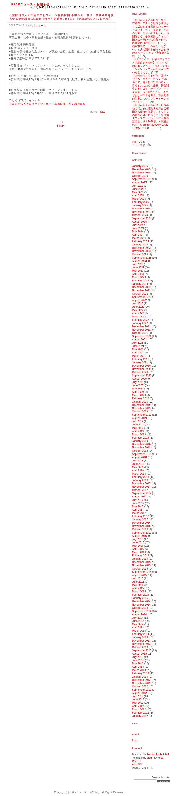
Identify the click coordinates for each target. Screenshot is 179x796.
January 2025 (140, 205)
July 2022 (137, 303)
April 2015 (138, 588)
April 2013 (138, 666)
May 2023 (138, 270)
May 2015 (138, 585)
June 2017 (138, 503)
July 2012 (137, 696)
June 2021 (138, 346)
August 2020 (139, 378)
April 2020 (138, 391)
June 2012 (138, 699)
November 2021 (141, 329)
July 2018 (137, 460)
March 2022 (139, 316)
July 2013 (137, 657)
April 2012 (138, 706)
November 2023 (141, 251)
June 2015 (138, 581)
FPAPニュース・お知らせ (30, 4)
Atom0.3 (137, 764)
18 (96, 7)
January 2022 (140, 323)
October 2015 (140, 568)
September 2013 (142, 650)
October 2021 (140, 333)
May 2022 (138, 310)
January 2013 (140, 676)
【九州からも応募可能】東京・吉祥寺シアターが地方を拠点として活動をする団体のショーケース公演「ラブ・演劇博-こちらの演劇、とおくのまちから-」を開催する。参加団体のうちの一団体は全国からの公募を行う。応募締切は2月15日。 (151, 32)
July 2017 (137, 499)
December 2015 (141, 562)
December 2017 (141, 483)
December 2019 (141, 405)
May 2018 (138, 467)
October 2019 (140, 411)
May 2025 (138, 192)
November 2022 (141, 290)
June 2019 (138, 424)
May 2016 (138, 545)
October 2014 (140, 607)
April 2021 (138, 352)
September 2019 (142, 414)
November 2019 (141, 408)
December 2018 (141, 444)
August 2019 (139, 418)
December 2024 (141, 208)
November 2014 (141, 604)
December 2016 (141, 522)
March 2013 (139, 670)
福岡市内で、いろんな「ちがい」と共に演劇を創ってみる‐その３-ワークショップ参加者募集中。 (151, 51)
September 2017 (142, 493)
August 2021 (139, 339)
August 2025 (139, 182)
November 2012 (141, 683)
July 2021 (137, 342)
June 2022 (138, 306)
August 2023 (139, 260)
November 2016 (141, 526)
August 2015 (139, 575)
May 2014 (138, 624)
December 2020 (141, 365)
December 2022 (141, 287)
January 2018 (140, 480)
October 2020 (140, 372)
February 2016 (140, 555)
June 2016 (138, 542)
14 (82, 7)
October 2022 (140, 293)
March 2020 (139, 395)
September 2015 (142, 571)
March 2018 (139, 473)
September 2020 (142, 375)
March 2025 (139, 198)
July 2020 (137, 382)
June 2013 (138, 660)
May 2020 (138, 388)
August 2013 (139, 653)
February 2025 (140, 202)
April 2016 (138, 549)
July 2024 (137, 224)
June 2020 (138, 385)
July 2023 (137, 264)
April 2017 (138, 509)
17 (93, 7)
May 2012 (138, 702)
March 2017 (139, 513)
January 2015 (140, 598)
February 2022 (140, 319)
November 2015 (141, 565)
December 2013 (141, 640)
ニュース (41, 25)
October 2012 (140, 686)
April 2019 (138, 431)
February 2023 (140, 280)
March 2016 (139, 552)
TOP (61, 125)
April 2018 (138, 470)
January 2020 (140, 401)
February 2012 (140, 712)
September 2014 (142, 611)
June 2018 (138, 463)
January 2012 (140, 715)
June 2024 (138, 228)
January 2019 (140, 441)
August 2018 (139, 457)
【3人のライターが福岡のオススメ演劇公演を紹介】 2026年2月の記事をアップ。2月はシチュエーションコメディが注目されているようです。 (151, 66)
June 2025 (138, 188)
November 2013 (141, 643)
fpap (102, 111)
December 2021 (141, 326)
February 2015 (140, 594)
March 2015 (139, 591)
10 (67, 7)
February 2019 (140, 437)
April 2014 (138, 627)
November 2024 (141, 211)
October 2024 (140, 215)
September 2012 (142, 689)
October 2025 (140, 175)
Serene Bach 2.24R (158, 754)
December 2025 (141, 169)
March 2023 (139, 277)
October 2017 (140, 490)
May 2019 (138, 427)
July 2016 (137, 539)
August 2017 (139, 496)
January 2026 (140, 166)
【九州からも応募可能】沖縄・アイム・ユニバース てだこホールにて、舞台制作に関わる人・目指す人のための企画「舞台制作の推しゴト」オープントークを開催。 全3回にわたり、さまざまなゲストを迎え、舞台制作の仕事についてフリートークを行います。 (150, 88)
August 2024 (139, 221)
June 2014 (138, 621)
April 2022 (138, 313)
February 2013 (140, 673)
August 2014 (139, 614)
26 (125, 7)
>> (147, 7)
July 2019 (137, 421)
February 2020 (140, 398)
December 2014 (141, 601)
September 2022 (142, 296)
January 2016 (140, 558)
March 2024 (139, 238)
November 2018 (141, 447)
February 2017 (140, 516)
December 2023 (141, 247)
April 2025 (138, 195)
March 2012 (139, 709)
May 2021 (138, 349)
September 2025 (142, 179)
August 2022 (139, 300)
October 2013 (140, 647)
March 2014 (139, 630)
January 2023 (140, 283)
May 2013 (138, 663)
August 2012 (139, 693)
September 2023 (142, 257)
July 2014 (137, 617)
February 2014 (140, 634)
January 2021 (140, 362)
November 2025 (141, 172)
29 (136, 7)
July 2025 (137, 185)
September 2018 (142, 454)
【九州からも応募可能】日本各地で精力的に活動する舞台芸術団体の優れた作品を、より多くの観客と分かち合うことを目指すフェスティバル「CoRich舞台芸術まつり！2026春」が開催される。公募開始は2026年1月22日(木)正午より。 (150, 117)
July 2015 (137, 578)
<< (31, 7)
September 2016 (142, 532)
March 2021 (139, 355)
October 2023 (140, 254)
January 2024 (140, 244)
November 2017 (141, 486)
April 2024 (138, 234)
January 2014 (140, 637)
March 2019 (139, 434)
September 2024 (142, 218)
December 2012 (141, 679)
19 (100, 7)
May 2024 (138, 231)
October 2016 (140, 529)
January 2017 (140, 519)
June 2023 (138, 267)
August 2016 (139, 535)
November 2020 (141, 369)
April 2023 (138, 274)
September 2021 (142, 336)
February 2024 (140, 241)
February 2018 (140, 477)
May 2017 (138, 506)
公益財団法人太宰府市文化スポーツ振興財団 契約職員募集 (47, 103)
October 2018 (140, 450)
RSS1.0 (136, 761)
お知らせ (137, 142)
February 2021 (140, 359)
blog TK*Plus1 (155, 757)
